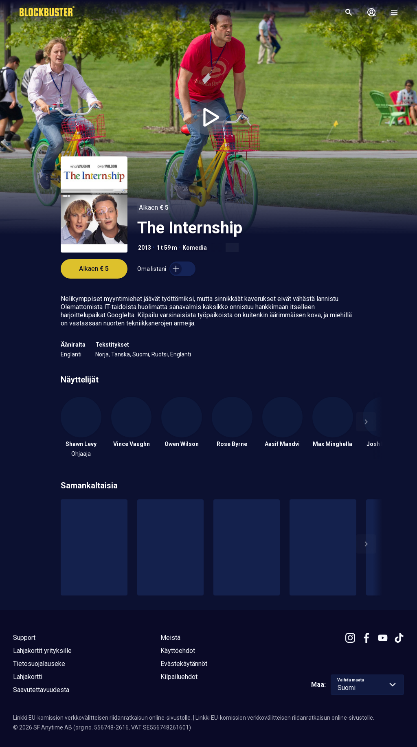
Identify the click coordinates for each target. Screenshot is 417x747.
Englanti (71, 354)
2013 (144, 247)
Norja (102, 354)
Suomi (140, 354)
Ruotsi (159, 354)
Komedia (194, 247)
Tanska (120, 354)
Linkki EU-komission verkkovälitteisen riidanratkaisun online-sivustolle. (102, 717)
